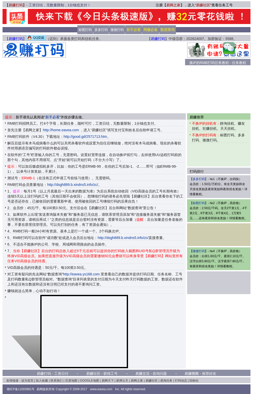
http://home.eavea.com (61, 130)
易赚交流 (142, 373)
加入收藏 (42, 380)
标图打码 (85, 30)
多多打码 (101, 30)
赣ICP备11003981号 (20, 389)
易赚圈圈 (192, 373)
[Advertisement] (125, 77)
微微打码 (117, 30)
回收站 (193, 380)
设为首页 (27, 380)
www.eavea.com (101, 389)
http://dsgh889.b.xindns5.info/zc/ (72, 185)
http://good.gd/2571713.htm (85, 137)
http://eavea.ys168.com (81, 274)
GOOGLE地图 (89, 380)
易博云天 (122, 380)
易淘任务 (166, 380)
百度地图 (71, 380)
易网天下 (108, 380)
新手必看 (52, 117)
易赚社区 (203, 5)
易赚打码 (16, 5)
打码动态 (181, 380)
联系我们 (56, 380)
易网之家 (173, 5)
